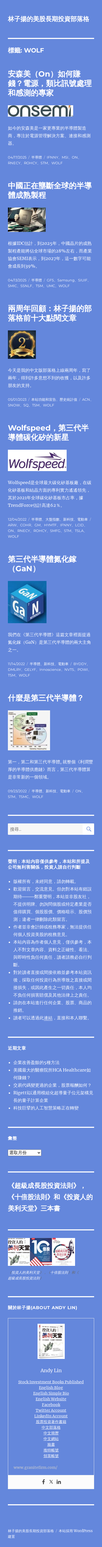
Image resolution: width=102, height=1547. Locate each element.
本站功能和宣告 (43, 399)
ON (75, 157)
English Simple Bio (51, 1393)
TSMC (24, 796)
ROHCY (30, 163)
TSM (39, 286)
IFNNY (52, 157)
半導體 (36, 157)
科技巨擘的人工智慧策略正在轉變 (46, 1108)
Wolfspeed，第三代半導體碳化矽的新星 (48, 432)
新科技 (68, 519)
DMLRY (14, 669)
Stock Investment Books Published (51, 1382)
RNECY (14, 163)
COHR (25, 525)
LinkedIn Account (51, 1416)
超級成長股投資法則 (43, 1185)
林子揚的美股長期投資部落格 (48, 19)
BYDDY (79, 664)
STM (44, 163)
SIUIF (82, 280)
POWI (83, 669)
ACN (86, 399)
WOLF (57, 163)
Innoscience (50, 669)
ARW (12, 525)
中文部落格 (51, 1427)
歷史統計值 (68, 399)
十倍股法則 (30, 1197)
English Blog (51, 1387)
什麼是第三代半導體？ (46, 697)
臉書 (51, 1444)
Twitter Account (51, 1410)
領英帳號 (51, 1455)
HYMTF (50, 525)
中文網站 (51, 1438)
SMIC (12, 286)
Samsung (66, 280)
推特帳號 (51, 1450)
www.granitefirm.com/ (35, 1467)
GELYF (30, 669)
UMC (51, 286)
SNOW (14, 405)
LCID (79, 525)
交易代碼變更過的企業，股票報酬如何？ (52, 1085)
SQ (26, 405)
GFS (50, 280)
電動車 (82, 519)
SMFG (55, 530)
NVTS (69, 669)
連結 (48, 1017)
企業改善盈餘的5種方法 (36, 1062)
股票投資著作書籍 (51, 1421)
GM (38, 525)
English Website (51, 1399)
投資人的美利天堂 (25, 1272)
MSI (65, 157)
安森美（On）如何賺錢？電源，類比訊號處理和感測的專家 (50, 83)
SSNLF (26, 286)
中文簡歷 (51, 1433)
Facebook (51, 1404)
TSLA (79, 530)
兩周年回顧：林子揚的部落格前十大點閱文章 (50, 313)
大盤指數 (52, 519)
